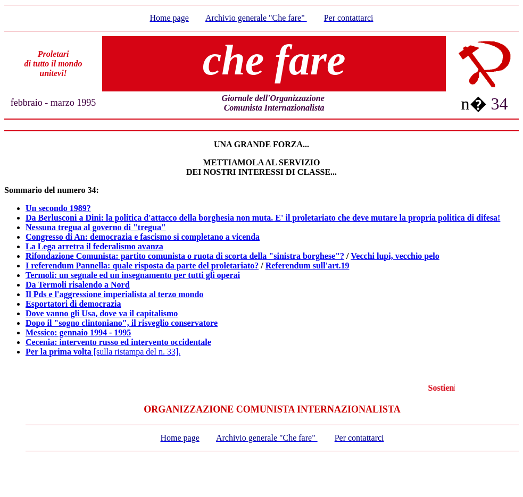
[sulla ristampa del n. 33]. (103, 351)
